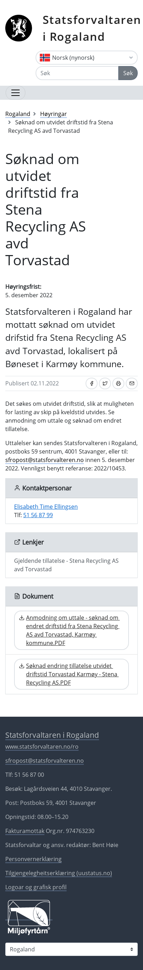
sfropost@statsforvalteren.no (44, 460)
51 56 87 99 (38, 515)
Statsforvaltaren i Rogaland (92, 28)
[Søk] (77, 73)
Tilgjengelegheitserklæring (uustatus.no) (58, 873)
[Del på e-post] (132, 383)
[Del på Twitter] (105, 383)
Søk (128, 73)
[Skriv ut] (118, 383)
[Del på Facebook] (92, 383)
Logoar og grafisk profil (36, 887)
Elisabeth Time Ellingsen (46, 506)
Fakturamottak (24, 831)
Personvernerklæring (33, 859)
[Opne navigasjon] (15, 93)
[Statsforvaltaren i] (71, 949)
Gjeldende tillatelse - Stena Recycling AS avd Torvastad (66, 565)
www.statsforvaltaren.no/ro (42, 746)
